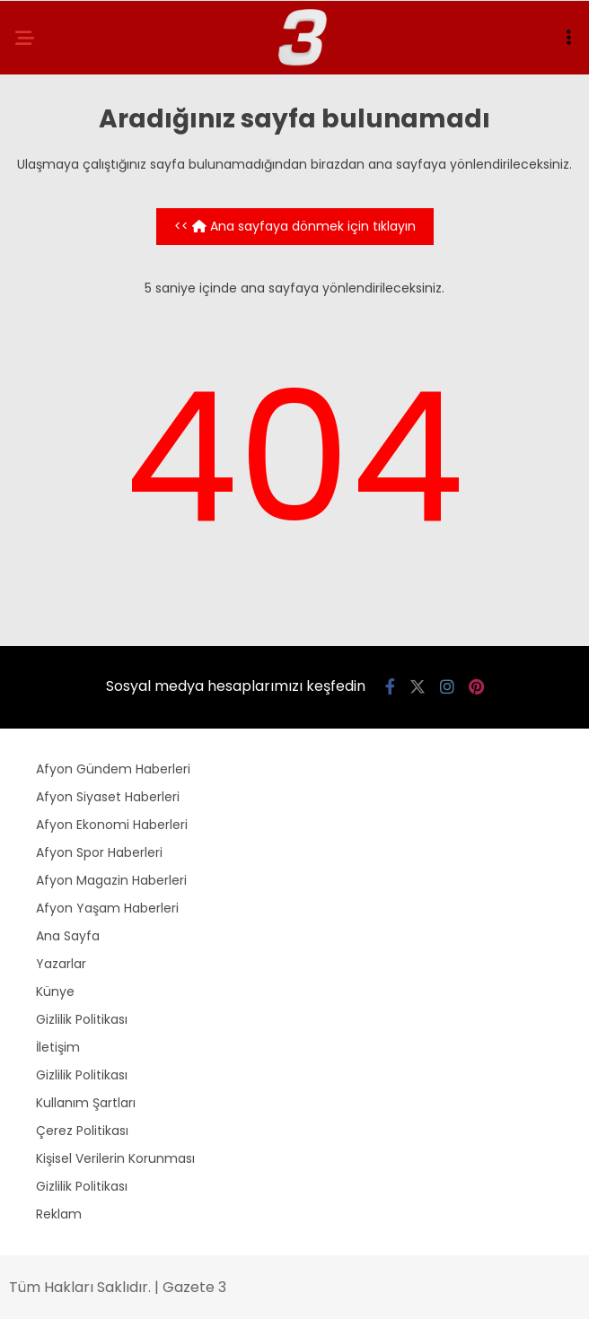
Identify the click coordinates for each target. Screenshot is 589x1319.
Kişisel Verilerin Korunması (115, 1158)
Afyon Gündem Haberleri (113, 769)
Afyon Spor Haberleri (99, 852)
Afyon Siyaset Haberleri (108, 797)
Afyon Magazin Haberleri (111, 880)
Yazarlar (61, 964)
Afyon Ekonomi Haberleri (112, 825)
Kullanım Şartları (86, 1103)
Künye (55, 991)
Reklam (59, 1214)
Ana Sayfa (68, 936)
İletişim (58, 1047)
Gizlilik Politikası (81, 1019)
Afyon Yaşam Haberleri (107, 908)
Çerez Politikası (82, 1131)
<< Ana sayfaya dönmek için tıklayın (295, 226)
